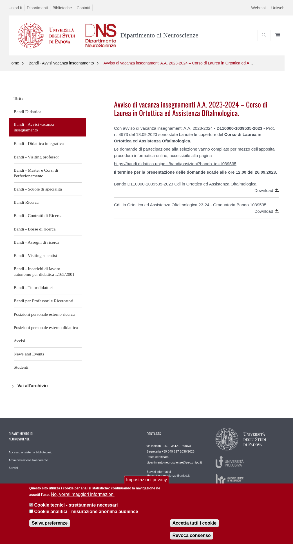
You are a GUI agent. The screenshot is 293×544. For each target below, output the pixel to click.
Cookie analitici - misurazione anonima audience (86, 514)
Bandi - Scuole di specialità (38, 189)
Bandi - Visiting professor (36, 157)
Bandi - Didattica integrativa (39, 143)
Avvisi (19, 340)
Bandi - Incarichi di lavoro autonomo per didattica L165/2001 (44, 271)
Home (14, 63)
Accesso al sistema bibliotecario (31, 452)
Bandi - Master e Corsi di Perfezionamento (36, 173)
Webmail (259, 8)
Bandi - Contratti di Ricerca (38, 215)
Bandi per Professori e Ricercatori (43, 300)
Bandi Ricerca (26, 202)
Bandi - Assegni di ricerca (36, 242)
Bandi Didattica (27, 111)
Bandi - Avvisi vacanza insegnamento (61, 63)
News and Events (29, 354)
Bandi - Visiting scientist (35, 255)
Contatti (83, 8)
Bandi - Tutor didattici (33, 287)
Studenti (21, 367)
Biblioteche (62, 8)
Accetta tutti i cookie (194, 526)
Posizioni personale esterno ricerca (44, 314)
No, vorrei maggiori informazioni (83, 497)
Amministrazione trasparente (28, 460)
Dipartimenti (37, 8)
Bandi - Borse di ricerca (35, 229)
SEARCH (261, 42)
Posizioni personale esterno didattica (46, 327)
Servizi (13, 467)
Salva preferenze (50, 526)
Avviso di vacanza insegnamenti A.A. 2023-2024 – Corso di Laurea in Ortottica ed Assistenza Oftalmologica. (198, 63)
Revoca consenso (192, 538)
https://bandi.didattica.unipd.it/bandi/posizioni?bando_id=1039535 (175, 163)
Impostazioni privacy (146, 483)
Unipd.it (15, 8)
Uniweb (278, 8)
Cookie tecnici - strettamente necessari (76, 508)
